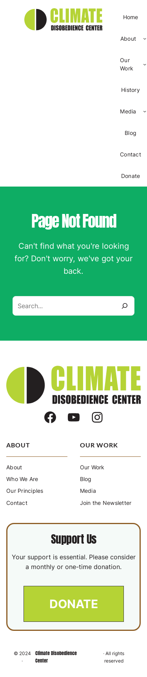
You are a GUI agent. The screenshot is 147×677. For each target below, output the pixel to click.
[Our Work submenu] (144, 64)
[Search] (124, 306)
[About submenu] (144, 38)
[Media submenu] (144, 111)
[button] (74, 604)
